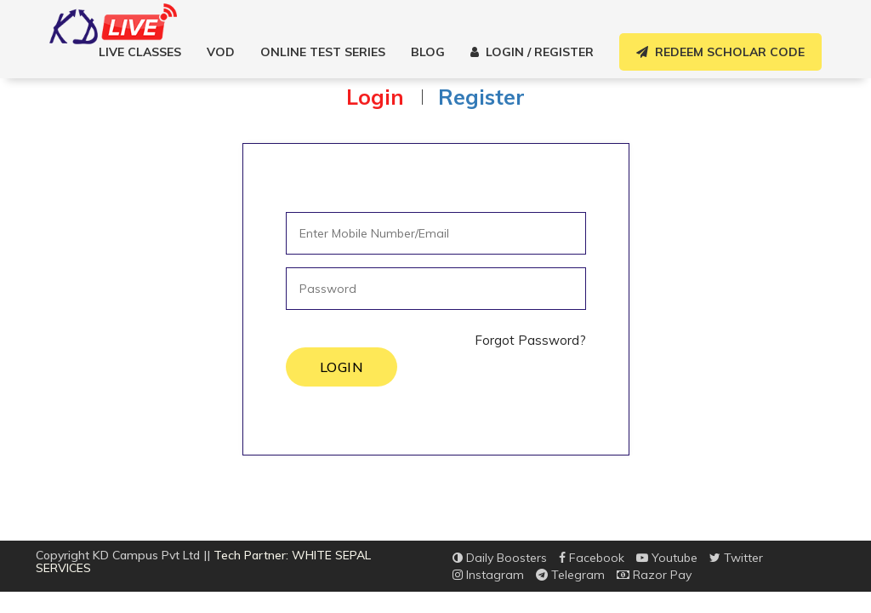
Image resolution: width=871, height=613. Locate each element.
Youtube (666, 557)
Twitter (736, 557)
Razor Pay (654, 574)
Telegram (570, 574)
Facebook (591, 557)
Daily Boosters (500, 557)
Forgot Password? (530, 340)
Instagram (488, 574)
